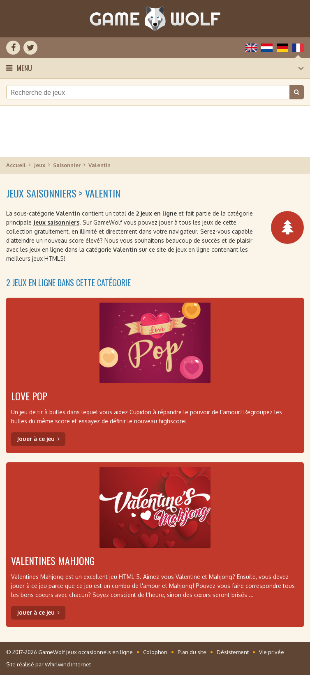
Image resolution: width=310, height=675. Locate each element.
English (251, 48)
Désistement (233, 652)
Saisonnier (67, 165)
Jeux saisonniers (56, 222)
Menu (24, 67)
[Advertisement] (155, 131)
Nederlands (267, 48)
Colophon (155, 652)
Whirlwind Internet (68, 664)
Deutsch (282, 48)
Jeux (39, 165)
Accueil (16, 165)
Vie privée (271, 652)
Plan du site (192, 652)
